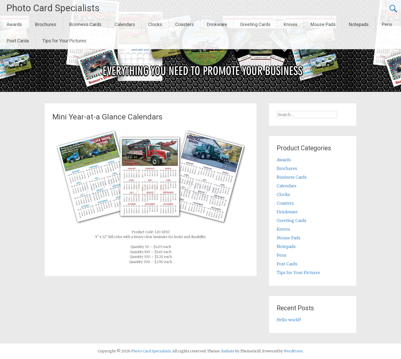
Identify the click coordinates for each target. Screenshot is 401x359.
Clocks (155, 24)
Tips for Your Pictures (64, 40)
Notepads (359, 24)
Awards (14, 24)
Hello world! (289, 319)
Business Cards (85, 24)
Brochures (45, 24)
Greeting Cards (255, 24)
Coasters (184, 24)
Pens (387, 24)
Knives (290, 24)
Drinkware (217, 24)
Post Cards (18, 40)
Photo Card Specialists (52, 8)
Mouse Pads (323, 24)
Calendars (125, 24)
